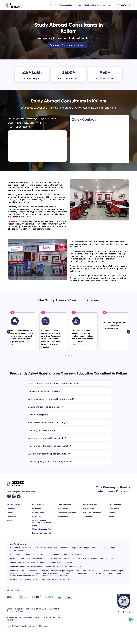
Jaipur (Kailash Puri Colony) (86, 573)
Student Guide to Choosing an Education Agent (41, 523)
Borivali (43, 547)
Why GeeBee (88, 509)
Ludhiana (20, 554)
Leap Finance (114, 513)
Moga (28, 554)
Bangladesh (29, 579)
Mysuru (13, 575)
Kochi (50, 558)
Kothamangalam (97, 558)
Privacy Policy (124, 611)
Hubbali (22, 566)
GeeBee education (16, 221)
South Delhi (43, 570)
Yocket (111, 517)
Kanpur (113, 570)
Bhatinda (55, 554)
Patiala (34, 554)
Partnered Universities (87, 5)
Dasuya (41, 554)
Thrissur (66, 558)
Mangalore (70, 573)
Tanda (48, 554)
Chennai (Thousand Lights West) (39, 573)
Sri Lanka (62, 579)
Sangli (112, 547)
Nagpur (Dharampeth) (62, 547)
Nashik (93, 547)
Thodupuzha (75, 558)
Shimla (77, 570)
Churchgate (26, 547)
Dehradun (27, 575)
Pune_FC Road (103, 547)
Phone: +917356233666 (19, 127)
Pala (44, 558)
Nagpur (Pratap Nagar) (80, 547)
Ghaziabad (54, 570)
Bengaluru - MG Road (73, 566)
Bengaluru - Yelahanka (35, 566)
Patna (19, 575)
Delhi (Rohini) (33, 570)
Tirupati (92, 570)
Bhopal (62, 570)
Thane (49, 547)
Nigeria (71, 579)
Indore (55, 575)
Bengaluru (70, 570)
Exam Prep (36, 509)
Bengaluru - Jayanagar (55, 566)
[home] (13, 5)
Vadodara (34, 562)
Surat (27, 562)
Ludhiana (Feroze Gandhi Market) (73, 554)
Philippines (46, 579)
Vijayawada (14, 573)
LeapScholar (114, 509)
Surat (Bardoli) (67, 562)
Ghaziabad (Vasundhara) (41, 575)
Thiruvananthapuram (34, 558)
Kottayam (20, 558)
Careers (10, 513)
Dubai (21, 579)
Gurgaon (109, 573)
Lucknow (117, 573)
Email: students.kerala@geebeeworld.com (27, 123)
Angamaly (57, 558)
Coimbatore (63, 575)
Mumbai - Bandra (16, 550)
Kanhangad (109, 558)
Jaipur (120, 570)
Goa (18, 570)
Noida (24, 570)
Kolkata (101, 573)
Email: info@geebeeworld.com (21, 492)
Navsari (21, 562)
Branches (10, 521)
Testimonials (63, 517)
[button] (53, 5)
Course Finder (38, 513)
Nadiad (42, 562)
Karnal (106, 570)
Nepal (38, 579)
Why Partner (63, 509)
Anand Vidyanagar (54, 562)
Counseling (36, 517)
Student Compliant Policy (42, 529)
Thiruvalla (85, 558)
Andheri (35, 547)
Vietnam (55, 579)
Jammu (84, 570)
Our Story (11, 509)
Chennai (99, 570)
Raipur (23, 573)
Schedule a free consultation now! (67, 45)
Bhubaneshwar (59, 573)
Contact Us (11, 517)
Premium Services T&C (41, 533)
